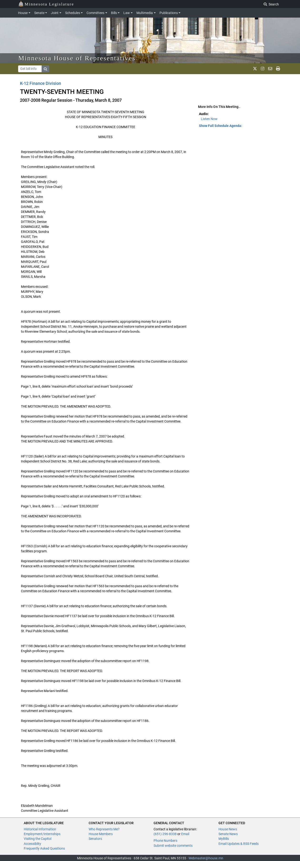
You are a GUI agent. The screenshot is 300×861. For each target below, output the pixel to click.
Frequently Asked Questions (44, 848)
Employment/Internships (42, 834)
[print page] (278, 68)
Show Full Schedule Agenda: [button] (220, 126)
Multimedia (144, 13)
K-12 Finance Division (40, 83)
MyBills (223, 839)
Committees (95, 13)
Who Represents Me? (104, 829)
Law (126, 13)
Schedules (72, 13)
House (23, 13)
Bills (114, 13)
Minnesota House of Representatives (76, 58)
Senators (95, 839)
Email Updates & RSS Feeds (238, 844)
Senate (39, 13)
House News (227, 829)
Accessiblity (32, 844)
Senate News (228, 834)
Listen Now (209, 119)
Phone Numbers (165, 840)
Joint (54, 13)
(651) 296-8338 (165, 834)
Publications (169, 13)
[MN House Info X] (255, 68)
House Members (101, 834)
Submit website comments (173, 845)
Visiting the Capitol (37, 839)
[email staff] (270, 68)
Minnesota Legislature (46, 3)
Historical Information (40, 829)
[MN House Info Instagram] (262, 68)
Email (185, 834)
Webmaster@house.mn (206, 858)
